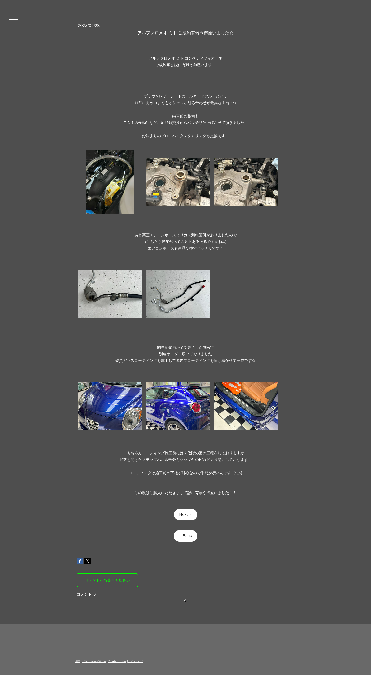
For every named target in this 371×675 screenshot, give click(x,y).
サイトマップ (135, 661)
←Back (185, 536)
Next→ (185, 514)
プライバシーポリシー (94, 661)
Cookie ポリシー (117, 661)
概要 (77, 661)
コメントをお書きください (107, 580)
